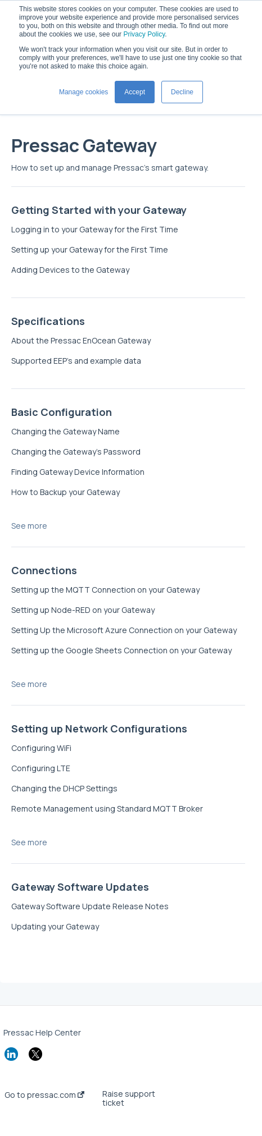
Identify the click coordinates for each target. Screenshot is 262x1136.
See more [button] (29, 525)
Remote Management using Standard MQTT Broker (107, 808)
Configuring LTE (40, 768)
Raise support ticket (128, 1098)
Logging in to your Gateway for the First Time (94, 229)
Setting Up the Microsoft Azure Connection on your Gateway (124, 630)
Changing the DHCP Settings (64, 788)
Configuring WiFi (41, 748)
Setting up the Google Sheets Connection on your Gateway (121, 650)
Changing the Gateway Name (65, 431)
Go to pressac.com (44, 1095)
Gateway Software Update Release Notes (90, 906)
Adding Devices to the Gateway (70, 269)
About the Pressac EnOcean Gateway (81, 340)
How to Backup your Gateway (65, 492)
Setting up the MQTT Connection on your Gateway (105, 589)
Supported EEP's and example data (76, 360)
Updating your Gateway (55, 926)
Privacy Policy (144, 34)
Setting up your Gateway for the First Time (89, 249)
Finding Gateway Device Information (77, 471)
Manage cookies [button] (83, 92)
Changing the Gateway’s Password (76, 451)
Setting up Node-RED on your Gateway (83, 609)
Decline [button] (182, 92)
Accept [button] (134, 92)
